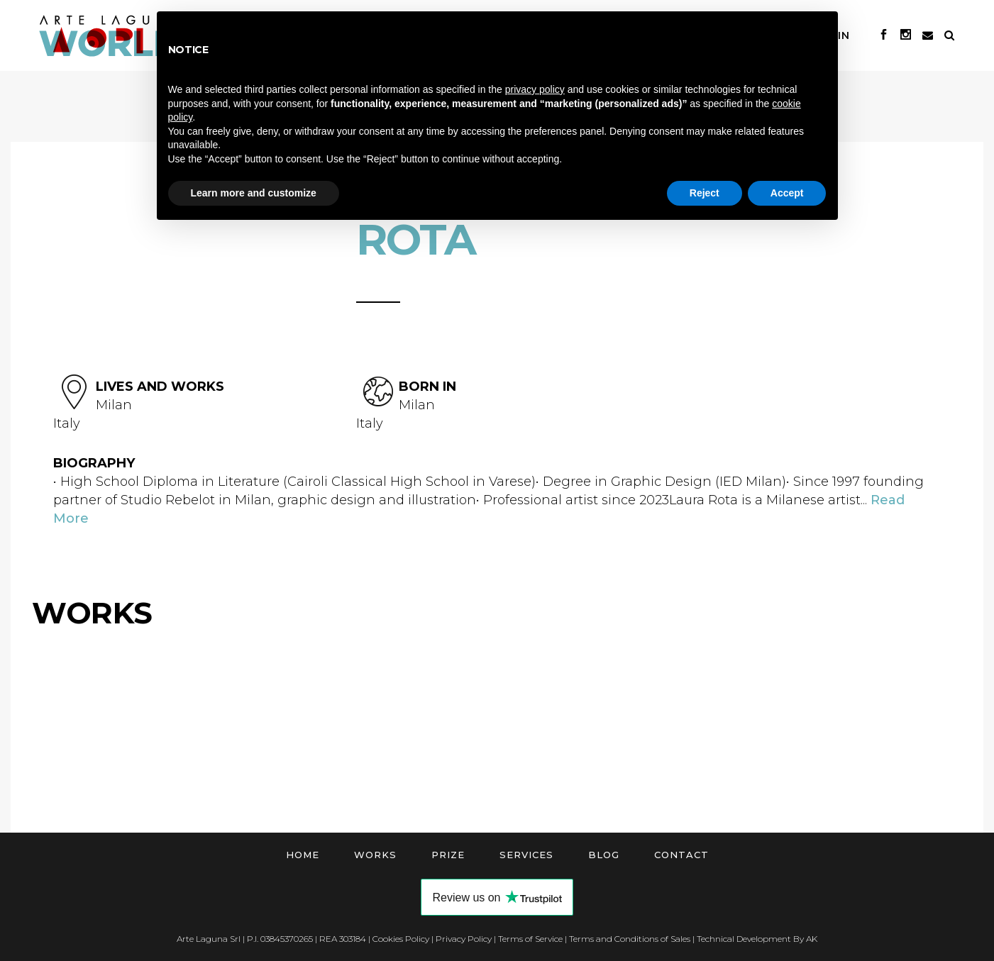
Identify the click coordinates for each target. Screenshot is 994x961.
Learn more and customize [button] (253, 193)
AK (811, 938)
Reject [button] (704, 193)
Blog (603, 854)
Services (526, 854)
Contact (681, 854)
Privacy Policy (464, 938)
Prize (448, 854)
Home (302, 854)
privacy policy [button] (535, 89)
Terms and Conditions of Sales (629, 938)
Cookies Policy (400, 938)
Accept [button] (787, 193)
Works (375, 854)
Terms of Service (530, 938)
